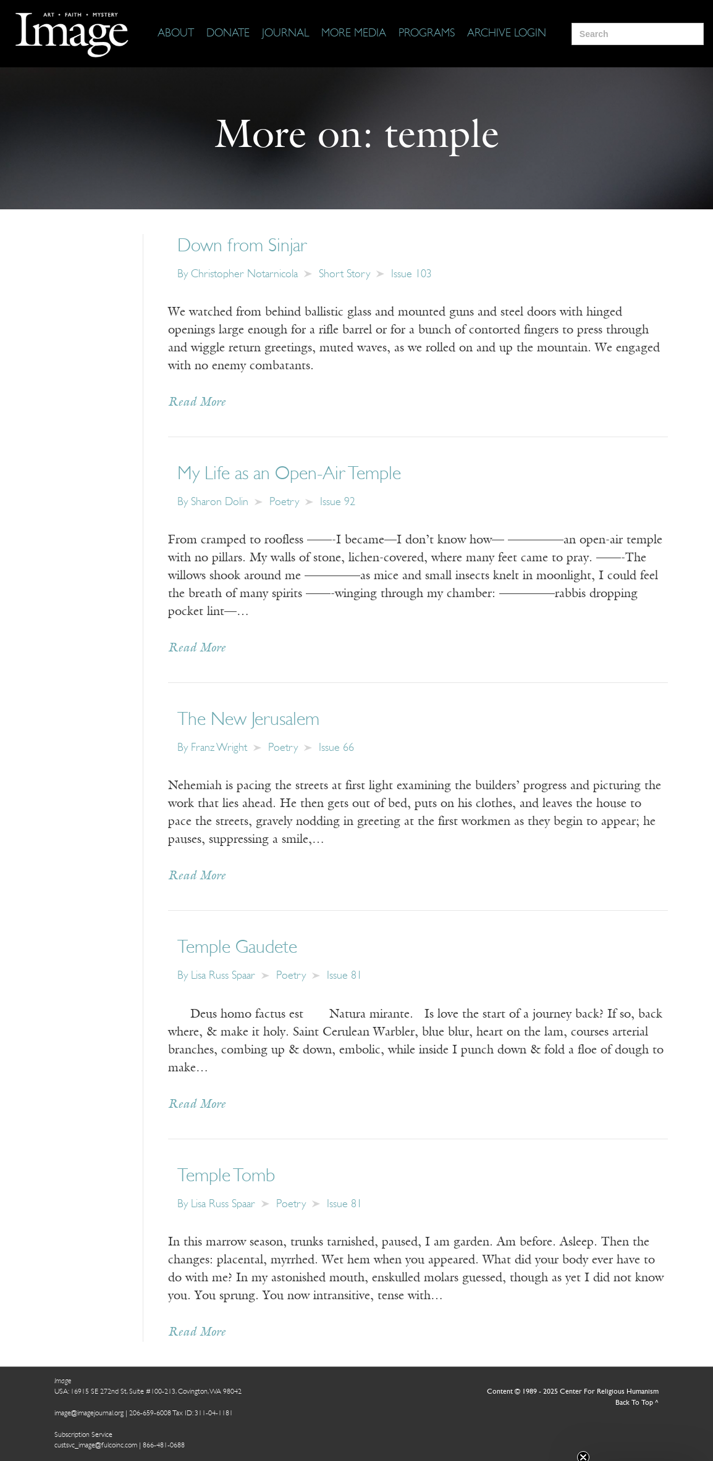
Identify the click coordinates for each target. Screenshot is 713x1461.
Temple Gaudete (237, 948)
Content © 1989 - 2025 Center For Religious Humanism (573, 1392)
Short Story (344, 274)
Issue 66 (336, 748)
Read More (197, 402)
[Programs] (426, 34)
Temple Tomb (226, 1176)
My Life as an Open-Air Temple (289, 474)
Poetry (284, 502)
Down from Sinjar (242, 246)
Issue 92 (337, 502)
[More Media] (353, 34)
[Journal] (285, 34)
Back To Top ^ (637, 1403)
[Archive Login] (506, 34)
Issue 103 (411, 274)
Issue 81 (344, 976)
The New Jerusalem (248, 720)
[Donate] (228, 34)
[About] (175, 34)
